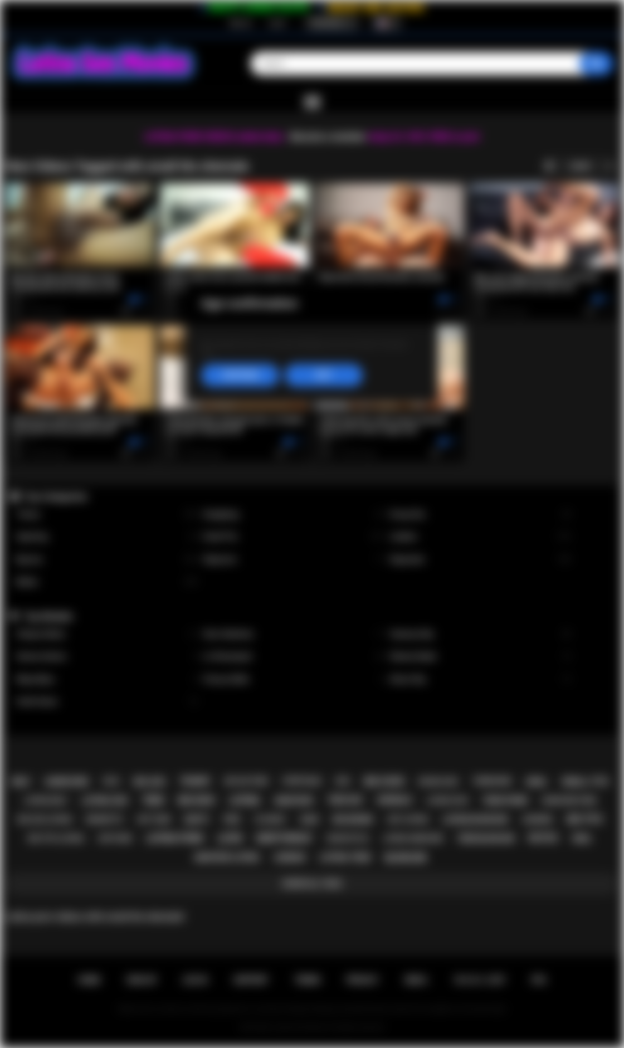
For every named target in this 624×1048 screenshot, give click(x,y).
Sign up (240, 23)
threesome (491, 781)
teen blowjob (485, 838)
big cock (384, 781)
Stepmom (293, 559)
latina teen (344, 857)
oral (582, 838)
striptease (301, 781)
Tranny (106, 514)
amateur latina (226, 857)
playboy (270, 819)
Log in (277, 23)
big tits (584, 819)
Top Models (48, 616)
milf (21, 782)
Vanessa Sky (480, 634)
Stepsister (480, 559)
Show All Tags (312, 883)
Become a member (327, 136)
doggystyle (348, 838)
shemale (394, 800)
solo (111, 781)
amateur (293, 801)
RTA (539, 980)
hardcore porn (569, 801)
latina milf (45, 800)
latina (244, 800)
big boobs (353, 819)
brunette (104, 819)
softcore (114, 838)
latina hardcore (413, 838)
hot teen (153, 819)
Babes (106, 582)
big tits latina (56, 838)
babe (309, 819)
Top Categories (55, 496)
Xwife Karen (106, 701)
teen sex (344, 800)
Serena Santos (106, 656)
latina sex (104, 801)
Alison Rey (480, 679)
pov (232, 820)
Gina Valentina (293, 634)
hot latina (407, 819)
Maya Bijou (106, 679)
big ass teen (246, 781)
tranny (194, 781)
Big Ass (106, 559)
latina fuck (448, 801)
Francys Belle (293, 679)
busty (197, 819)
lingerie (537, 819)
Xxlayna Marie (106, 634)
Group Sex (480, 514)
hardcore (67, 782)
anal (536, 782)
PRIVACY (362, 980)
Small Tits (293, 537)
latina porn (174, 838)
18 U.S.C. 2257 (479, 980)
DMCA (416, 980)
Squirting (106, 537)
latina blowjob (474, 819)
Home (89, 980)
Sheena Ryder (480, 656)
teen (153, 800)
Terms (307, 980)
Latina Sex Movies (301, 1027)
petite (543, 838)
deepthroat (284, 838)
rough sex (438, 781)
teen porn (505, 801)
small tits (585, 782)
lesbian (289, 857)
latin (229, 838)
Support (250, 980)
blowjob (405, 857)
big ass (149, 782)
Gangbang (293, 514)
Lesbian (480, 537)
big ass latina (45, 819)
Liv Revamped (293, 656)
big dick (196, 800)
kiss (342, 781)
